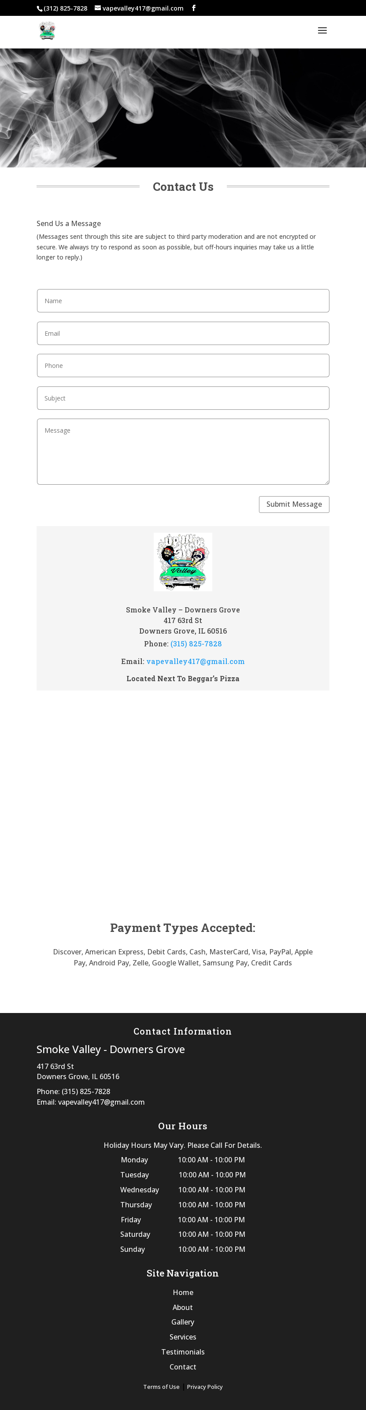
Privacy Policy (205, 1387)
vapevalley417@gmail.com (195, 661)
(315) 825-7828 (196, 643)
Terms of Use (161, 1387)
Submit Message (294, 504)
